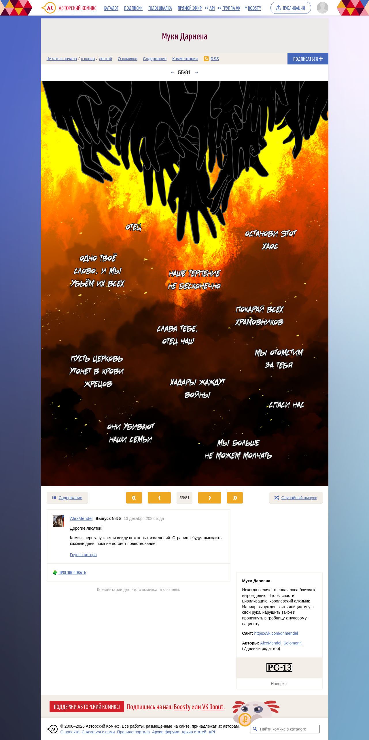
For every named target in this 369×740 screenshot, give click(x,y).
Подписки (133, 8)
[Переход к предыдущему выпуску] (77, 283)
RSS (215, 58)
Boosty (254, 8)
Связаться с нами (98, 732)
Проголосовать (72, 572)
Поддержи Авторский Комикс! (87, 706)
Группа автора (83, 554)
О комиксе (127, 58)
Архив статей (193, 732)
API (212, 8)
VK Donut (213, 706)
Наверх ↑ (279, 683)
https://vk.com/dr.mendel (276, 633)
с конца (88, 58)
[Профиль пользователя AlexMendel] (58, 536)
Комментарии (185, 58)
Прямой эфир (190, 8)
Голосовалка (160, 8)
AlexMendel (270, 643)
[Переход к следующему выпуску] (184, 283)
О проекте (70, 732)
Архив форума (165, 732)
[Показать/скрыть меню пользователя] (321, 8)
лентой (105, 58)
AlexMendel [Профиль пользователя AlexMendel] (81, 518)
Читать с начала (62, 58)
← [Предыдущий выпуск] (172, 72)
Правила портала (133, 732)
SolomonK (292, 643)
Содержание (154, 58)
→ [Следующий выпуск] (196, 72)
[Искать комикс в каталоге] (255, 729)
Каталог (111, 8)
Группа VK (231, 8)
